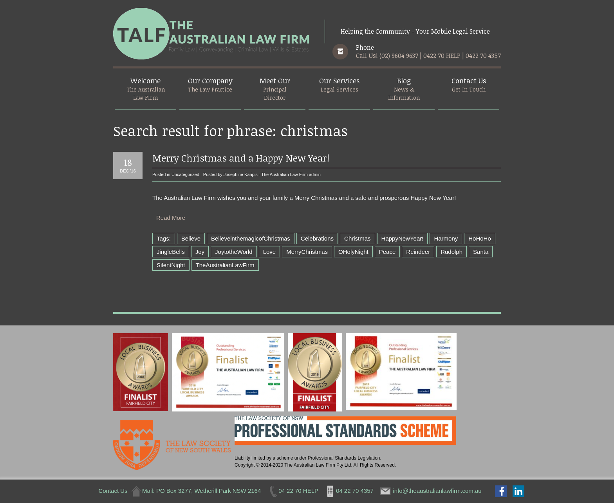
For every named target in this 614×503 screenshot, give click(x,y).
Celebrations (317, 238)
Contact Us (112, 490)
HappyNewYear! (402, 238)
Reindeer (418, 251)
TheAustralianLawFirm (225, 265)
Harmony (446, 238)
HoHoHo (479, 238)
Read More (170, 217)
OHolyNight (353, 251)
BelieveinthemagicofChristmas (250, 238)
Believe (190, 238)
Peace (387, 251)
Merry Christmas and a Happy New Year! (240, 157)
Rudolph (451, 251)
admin (315, 174)
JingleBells (171, 251)
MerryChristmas (307, 251)
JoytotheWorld (234, 251)
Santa (480, 251)
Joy (199, 251)
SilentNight (171, 265)
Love (269, 251)
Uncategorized (185, 174)
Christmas (357, 238)
